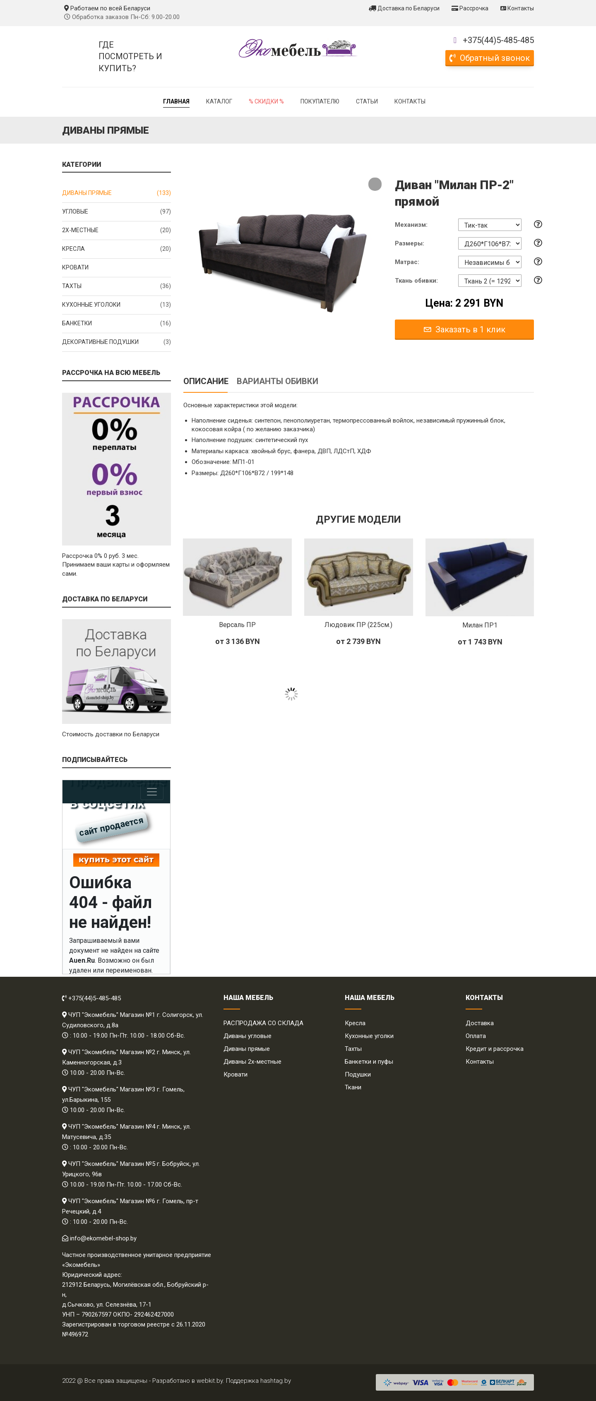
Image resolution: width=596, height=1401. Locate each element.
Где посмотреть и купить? (130, 56)
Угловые (116, 212)
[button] (375, 184)
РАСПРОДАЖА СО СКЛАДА (263, 1023)
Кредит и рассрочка (495, 1049)
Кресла (116, 249)
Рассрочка (470, 8)
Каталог (219, 101)
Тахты (116, 286)
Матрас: (407, 262)
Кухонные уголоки (116, 305)
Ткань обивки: (416, 280)
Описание (205, 381)
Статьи (367, 101)
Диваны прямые (116, 193)
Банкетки (116, 324)
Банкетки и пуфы (369, 1061)
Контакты (517, 8)
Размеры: (409, 243)
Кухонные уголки (369, 1036)
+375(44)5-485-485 (498, 40)
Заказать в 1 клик (464, 329)
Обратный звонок (489, 58)
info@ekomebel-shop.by (103, 1238)
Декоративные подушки (116, 342)
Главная (176, 101)
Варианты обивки (277, 381)
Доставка (480, 1023)
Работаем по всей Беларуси (107, 8)
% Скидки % (266, 101)
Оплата (476, 1036)
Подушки (358, 1074)
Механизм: (411, 224)
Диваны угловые (247, 1036)
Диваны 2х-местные (252, 1061)
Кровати (75, 267)
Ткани (353, 1087)
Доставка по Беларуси (404, 8)
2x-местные (116, 230)
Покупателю (319, 101)
